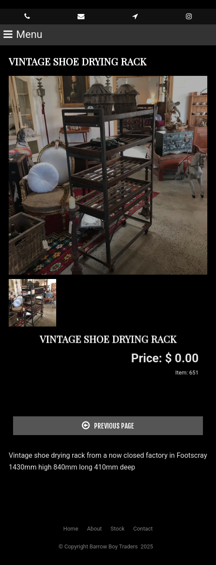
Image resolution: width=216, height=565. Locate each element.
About (94, 528)
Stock (118, 528)
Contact (143, 528)
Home (70, 528)
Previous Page (108, 425)
